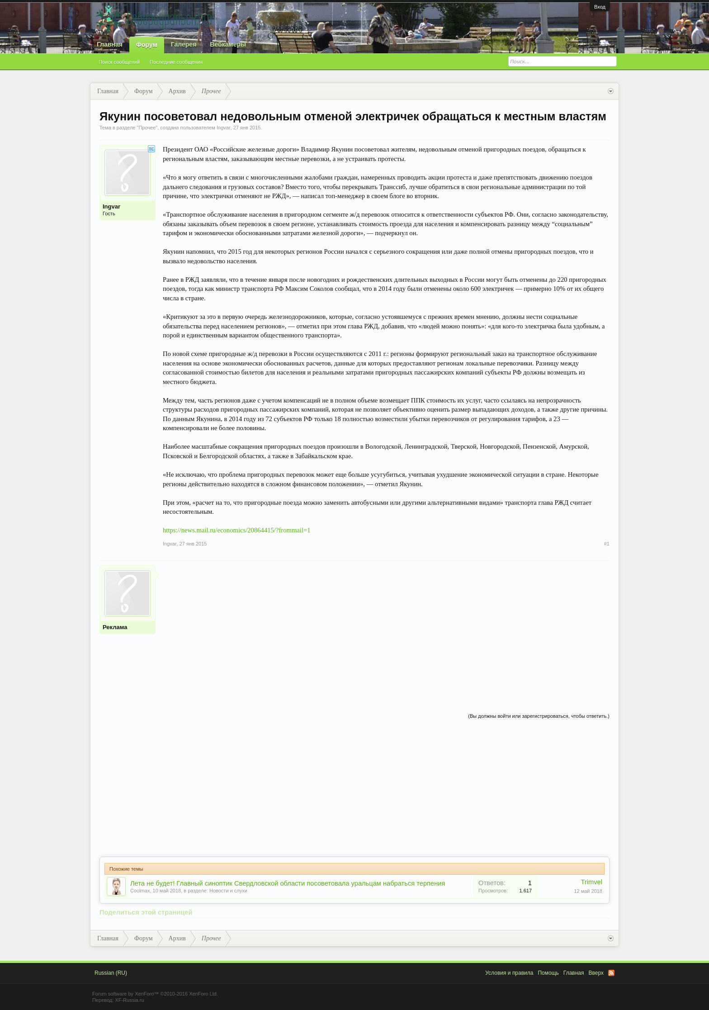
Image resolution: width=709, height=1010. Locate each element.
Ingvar (224, 127)
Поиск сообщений (119, 62)
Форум (146, 44)
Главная (110, 44)
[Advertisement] (386, 628)
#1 (607, 543)
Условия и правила (509, 973)
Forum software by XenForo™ (155, 993)
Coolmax (140, 890)
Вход (599, 6)
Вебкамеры (228, 44)
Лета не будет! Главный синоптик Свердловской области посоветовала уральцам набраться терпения (287, 883)
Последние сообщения (176, 62)
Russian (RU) (111, 973)
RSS (611, 973)
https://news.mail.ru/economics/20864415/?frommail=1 (237, 530)
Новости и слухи (228, 890)
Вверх (596, 973)
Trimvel (592, 882)
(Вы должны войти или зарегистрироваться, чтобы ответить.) (539, 716)
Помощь (548, 973)
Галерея (184, 44)
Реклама (115, 627)
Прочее (147, 127)
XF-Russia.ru (129, 1000)
